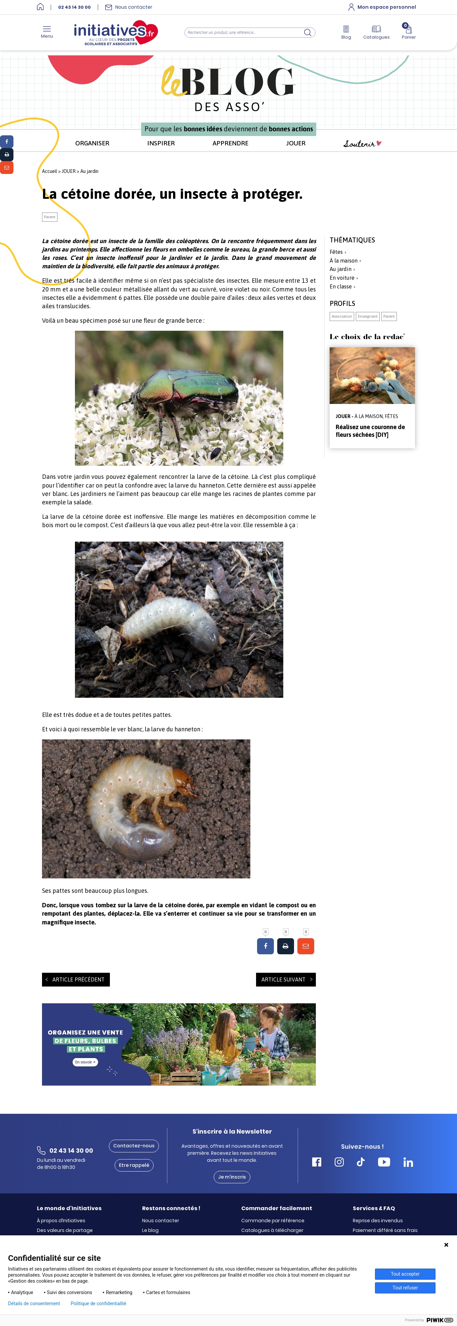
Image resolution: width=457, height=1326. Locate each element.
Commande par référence (272, 1221)
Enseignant (368, 316)
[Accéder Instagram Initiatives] (339, 1163)
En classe (341, 286)
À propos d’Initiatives (61, 1221)
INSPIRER (161, 143)
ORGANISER (92, 143)
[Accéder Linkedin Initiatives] (408, 1163)
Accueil (49, 171)
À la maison (344, 261)
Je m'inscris (232, 1177)
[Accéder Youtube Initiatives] (384, 1163)
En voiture (342, 278)
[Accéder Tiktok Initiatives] (361, 1163)
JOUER (295, 143)
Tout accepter (405, 1274)
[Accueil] (40, 7)
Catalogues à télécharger (272, 1231)
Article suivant (283, 979)
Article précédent (78, 979)
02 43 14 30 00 (74, 7)
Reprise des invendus (378, 1221)
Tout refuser (405, 1287)
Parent (49, 217)
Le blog (150, 1231)
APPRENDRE (230, 143)
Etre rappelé (134, 1165)
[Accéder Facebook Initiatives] (316, 1163)
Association (342, 316)
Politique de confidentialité (98, 1303)
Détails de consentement (34, 1303)
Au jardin (89, 171)
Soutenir (362, 144)
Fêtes (336, 252)
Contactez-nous (134, 1145)
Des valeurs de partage (65, 1231)
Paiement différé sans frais (385, 1231)
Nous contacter (160, 1221)
